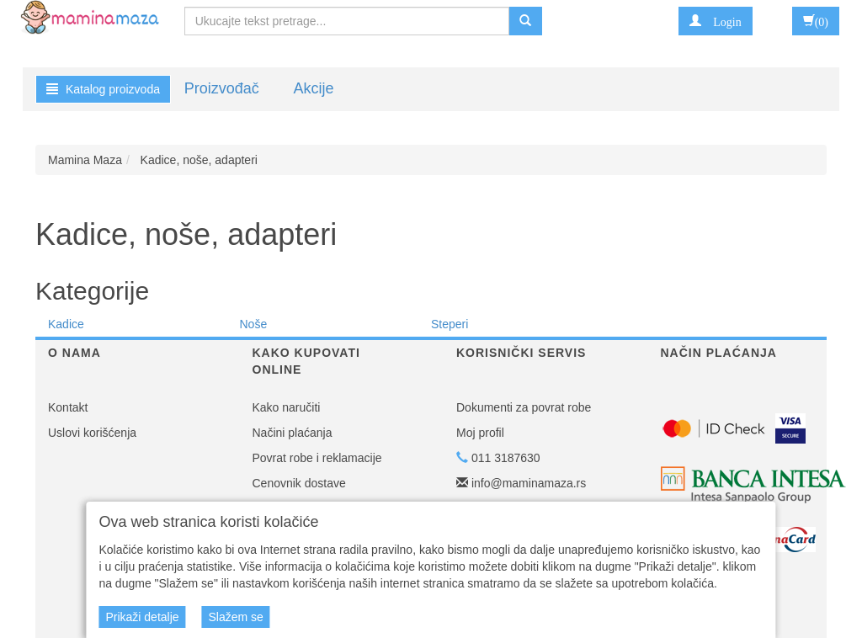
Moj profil (480, 432)
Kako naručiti (287, 407)
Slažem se (235, 617)
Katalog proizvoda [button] (103, 89)
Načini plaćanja (293, 432)
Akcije (313, 88)
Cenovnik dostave (299, 483)
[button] (715, 21)
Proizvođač (221, 88)
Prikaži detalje (141, 617)
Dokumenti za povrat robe (523, 407)
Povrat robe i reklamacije (317, 458)
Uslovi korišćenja (92, 432)
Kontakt (68, 407)
